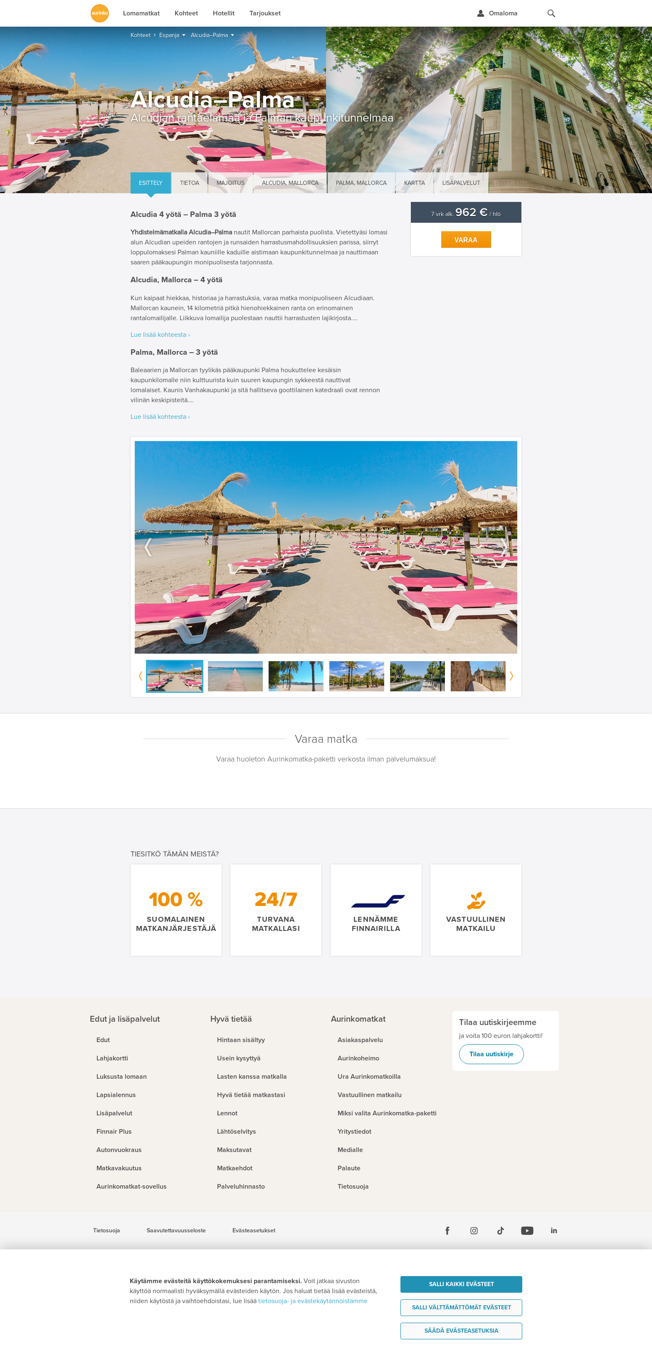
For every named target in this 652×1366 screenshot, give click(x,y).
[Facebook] (447, 1230)
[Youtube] (527, 1230)
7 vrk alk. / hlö (466, 214)
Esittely (151, 183)
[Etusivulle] (100, 13)
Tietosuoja (106, 1230)
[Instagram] (474, 1230)
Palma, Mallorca (361, 183)
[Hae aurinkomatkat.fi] (551, 13)
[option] (326, 547)
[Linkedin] (554, 1230)
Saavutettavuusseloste (176, 1230)
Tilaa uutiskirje (491, 1054)
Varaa (466, 240)
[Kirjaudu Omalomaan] (497, 13)
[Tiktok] (500, 1230)
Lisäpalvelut (461, 183)
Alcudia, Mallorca (290, 183)
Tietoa (189, 183)
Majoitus (230, 183)
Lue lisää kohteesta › (160, 335)
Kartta (414, 183)
